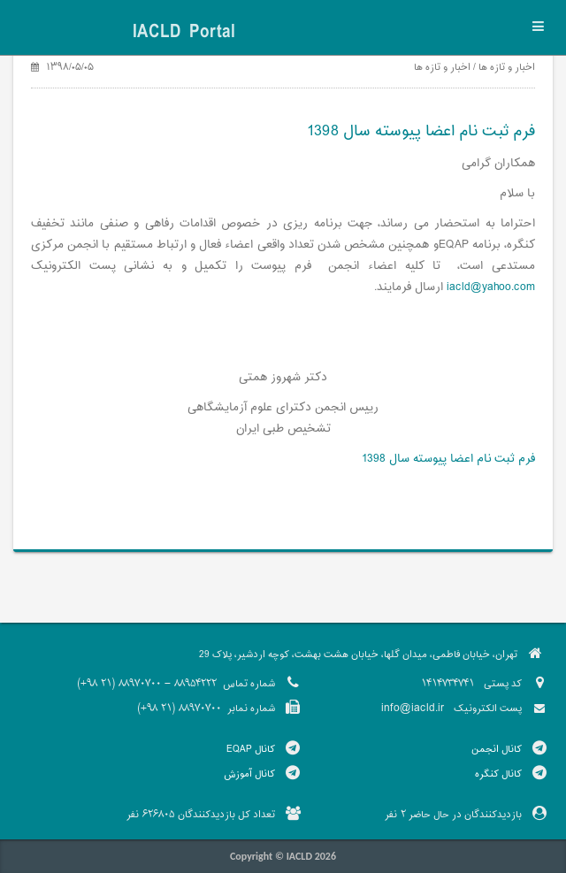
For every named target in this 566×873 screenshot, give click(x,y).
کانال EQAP (250, 749)
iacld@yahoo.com (491, 287)
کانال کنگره (498, 774)
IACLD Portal (184, 32)
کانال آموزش (249, 774)
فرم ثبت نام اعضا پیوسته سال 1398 (448, 459)
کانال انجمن (496, 749)
